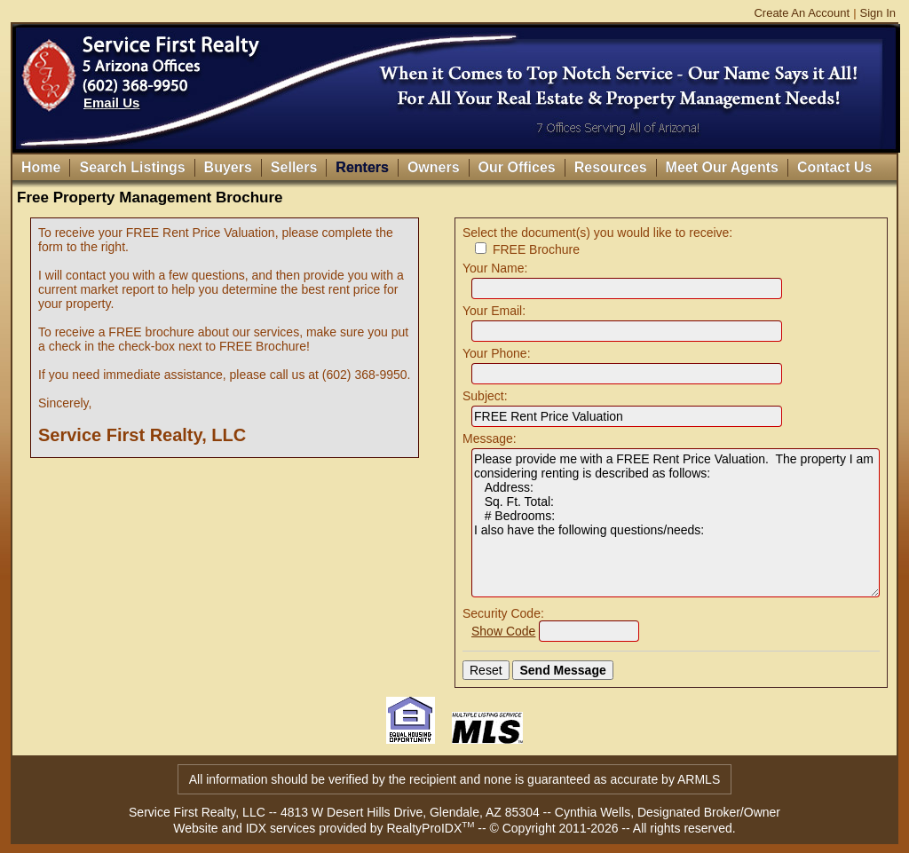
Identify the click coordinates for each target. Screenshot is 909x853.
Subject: (485, 396)
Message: (489, 438)
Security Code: (503, 613)
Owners (433, 167)
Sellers (294, 167)
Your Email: (494, 311)
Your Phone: (496, 353)
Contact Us (834, 167)
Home (40, 167)
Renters (362, 167)
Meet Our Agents (722, 167)
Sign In (878, 13)
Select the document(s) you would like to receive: (597, 232)
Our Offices (517, 167)
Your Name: (494, 268)
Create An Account (802, 13)
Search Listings (132, 167)
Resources (610, 167)
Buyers (228, 167)
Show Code (503, 631)
